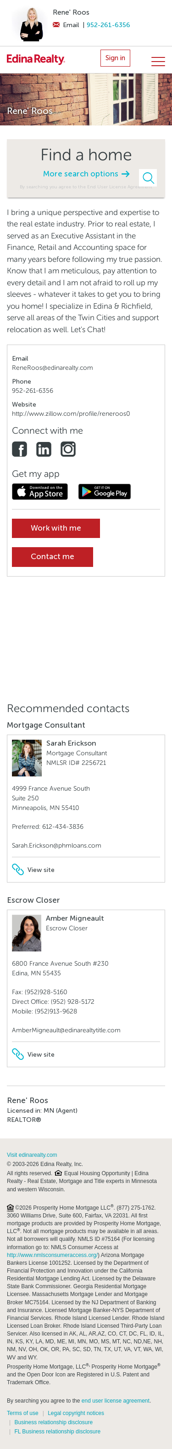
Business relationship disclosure (53, 1422)
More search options (86, 174)
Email (66, 25)
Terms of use (23, 1413)
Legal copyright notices (76, 1413)
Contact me (52, 556)
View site (33, 869)
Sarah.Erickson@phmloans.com (56, 845)
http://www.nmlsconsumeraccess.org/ (52, 1255)
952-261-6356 (108, 25)
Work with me (56, 528)
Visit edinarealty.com (32, 1155)
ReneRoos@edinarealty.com (52, 367)
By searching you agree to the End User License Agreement (86, 186)
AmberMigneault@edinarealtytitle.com (66, 1030)
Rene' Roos (71, 12)
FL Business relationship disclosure (57, 1431)
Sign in (115, 58)
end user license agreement (116, 1401)
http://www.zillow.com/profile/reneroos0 (71, 413)
